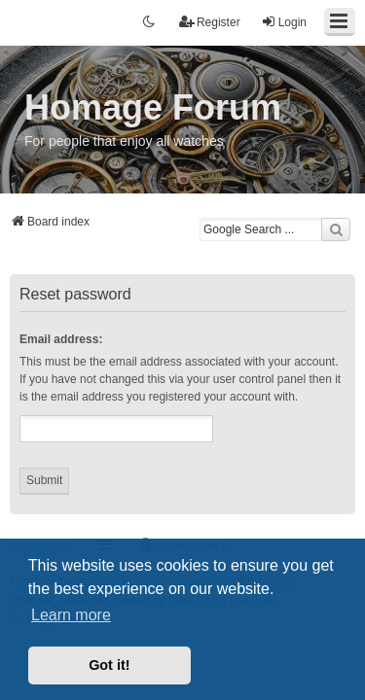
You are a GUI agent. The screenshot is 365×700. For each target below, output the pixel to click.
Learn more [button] (71, 615)
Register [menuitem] (209, 22)
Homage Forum (152, 107)
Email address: (60, 339)
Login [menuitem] (284, 22)
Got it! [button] (109, 665)
